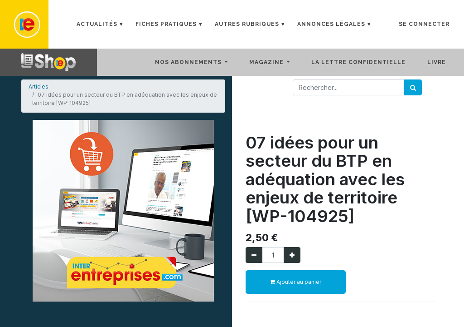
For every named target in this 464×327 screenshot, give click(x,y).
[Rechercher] (413, 87)
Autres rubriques (247, 24)
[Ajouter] (292, 255)
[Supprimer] (254, 255)
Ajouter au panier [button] (295, 281)
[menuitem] (366, 62)
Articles (38, 86)
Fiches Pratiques (166, 24)
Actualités (97, 24)
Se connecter (424, 24)
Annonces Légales (331, 24)
